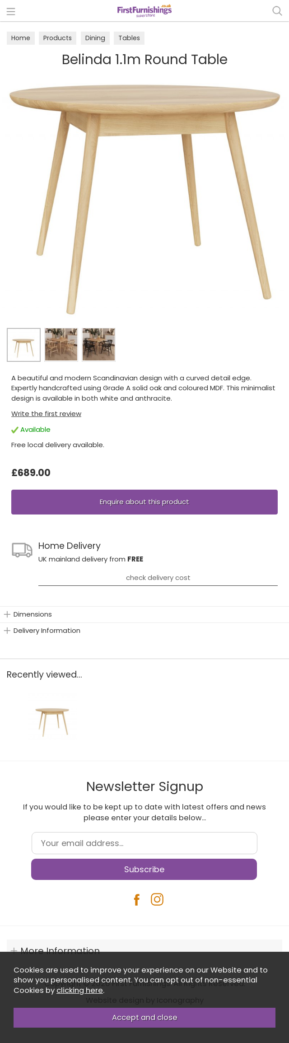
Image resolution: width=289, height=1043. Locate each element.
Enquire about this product (144, 501)
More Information (60, 951)
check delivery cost (158, 577)
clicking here (79, 990)
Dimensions (33, 614)
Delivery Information (47, 630)
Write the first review (46, 413)
